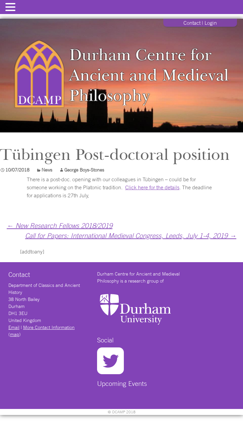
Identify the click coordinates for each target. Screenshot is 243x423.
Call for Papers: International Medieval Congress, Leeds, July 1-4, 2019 (130, 236)
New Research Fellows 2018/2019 (59, 226)
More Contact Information (49, 327)
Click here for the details (152, 187)
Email (13, 327)
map (14, 334)
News (47, 170)
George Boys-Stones (84, 170)
